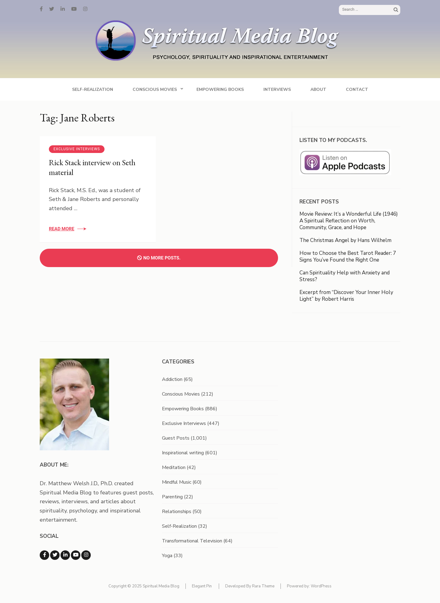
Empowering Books (220, 89)
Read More (61, 229)
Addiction (172, 379)
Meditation (173, 467)
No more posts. (159, 258)
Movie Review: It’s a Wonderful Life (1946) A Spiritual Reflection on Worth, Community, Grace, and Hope (348, 220)
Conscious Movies (155, 89)
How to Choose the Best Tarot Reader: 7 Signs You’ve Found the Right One (347, 256)
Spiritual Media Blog (161, 586)
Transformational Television (192, 541)
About (318, 89)
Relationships (176, 511)
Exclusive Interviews (76, 149)
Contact (357, 89)
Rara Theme (263, 586)
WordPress (321, 586)
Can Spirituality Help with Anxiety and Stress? (344, 276)
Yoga (167, 555)
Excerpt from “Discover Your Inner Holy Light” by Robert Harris (346, 296)
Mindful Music (176, 482)
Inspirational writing (183, 452)
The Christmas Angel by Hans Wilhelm (345, 240)
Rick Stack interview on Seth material (92, 167)
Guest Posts (175, 438)
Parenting (172, 496)
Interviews (277, 89)
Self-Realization (92, 89)
